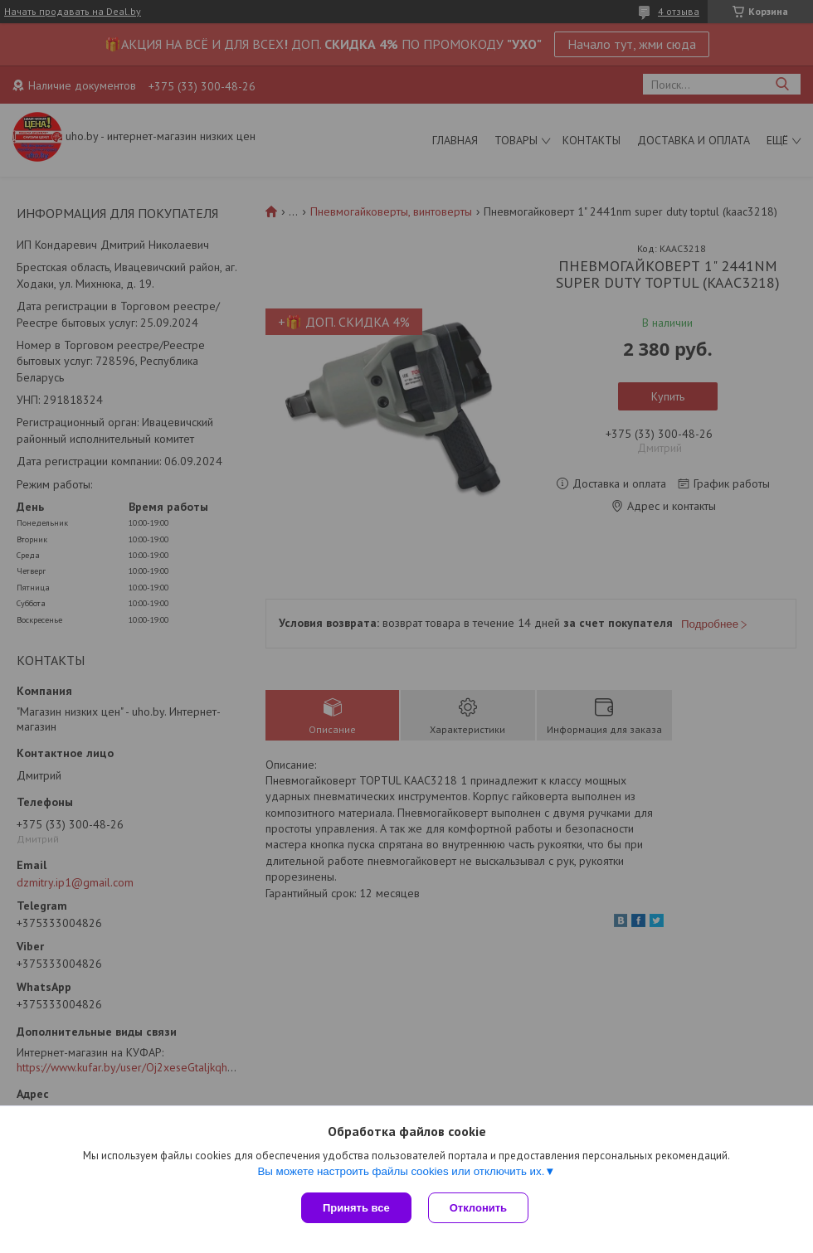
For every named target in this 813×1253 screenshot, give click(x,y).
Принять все (356, 1208)
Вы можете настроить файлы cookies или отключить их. (400, 1171)
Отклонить (478, 1208)
